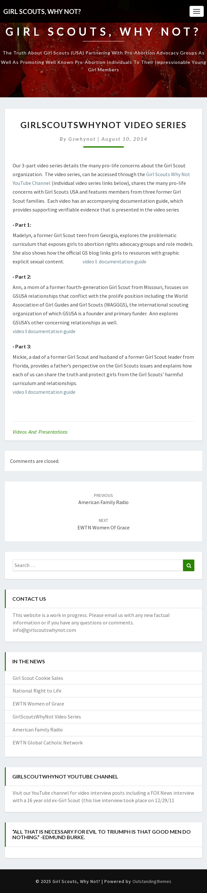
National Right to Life (37, 690)
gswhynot (82, 139)
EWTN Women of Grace (38, 703)
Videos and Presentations (40, 431)
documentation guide (122, 261)
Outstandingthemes (151, 881)
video (88, 261)
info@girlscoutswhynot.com (44, 630)
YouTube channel (51, 793)
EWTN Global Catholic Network (48, 742)
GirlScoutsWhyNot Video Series (47, 716)
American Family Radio (38, 729)
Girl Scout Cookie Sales (38, 678)
